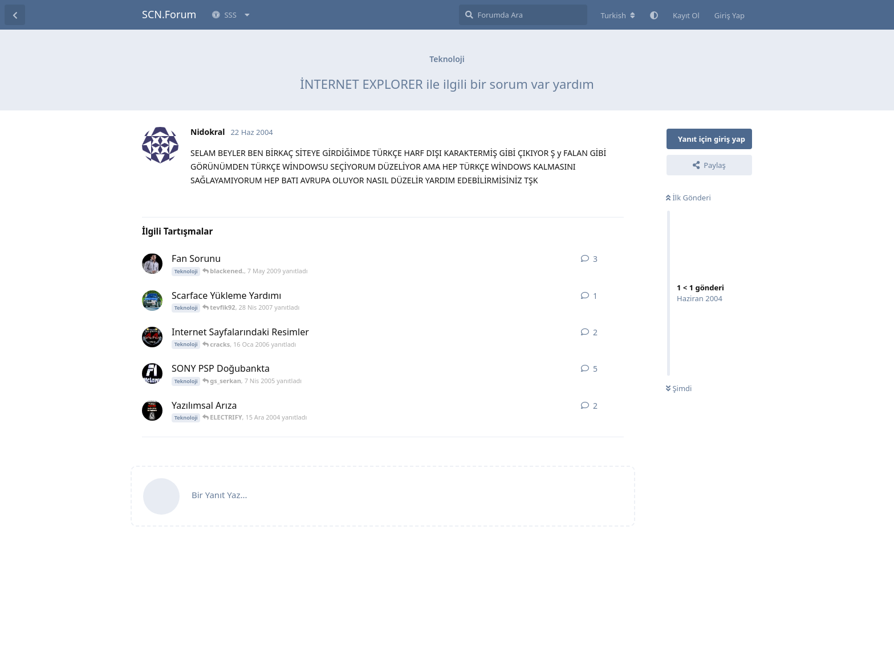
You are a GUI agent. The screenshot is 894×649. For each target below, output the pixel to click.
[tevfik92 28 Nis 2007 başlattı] (152, 300)
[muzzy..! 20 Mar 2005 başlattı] (152, 373)
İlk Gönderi (688, 197)
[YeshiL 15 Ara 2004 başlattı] (152, 410)
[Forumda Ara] (523, 15)
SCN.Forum (169, 14)
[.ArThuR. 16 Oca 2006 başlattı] (152, 337)
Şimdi (679, 388)
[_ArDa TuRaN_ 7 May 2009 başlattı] (152, 263)
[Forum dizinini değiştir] (618, 15)
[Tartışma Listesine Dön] (15, 15)
